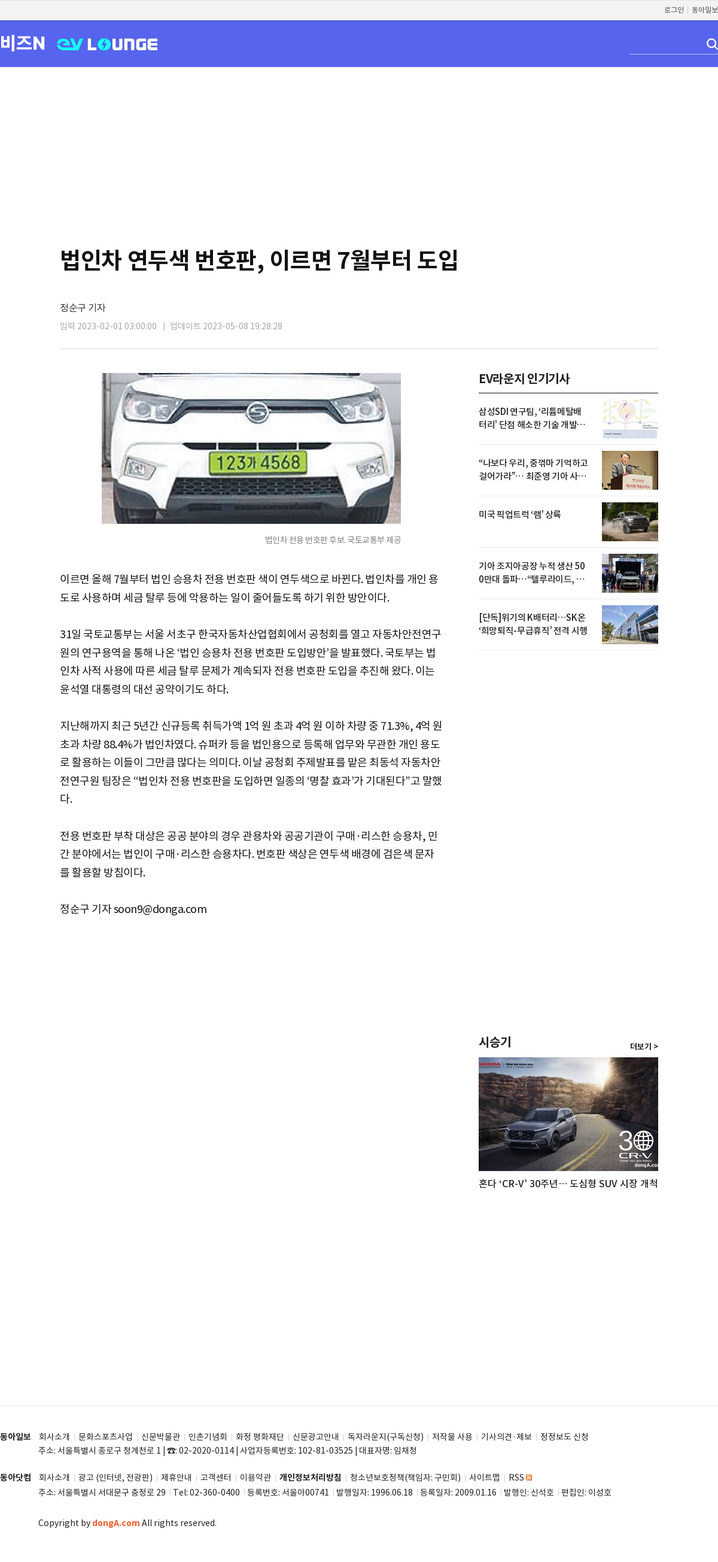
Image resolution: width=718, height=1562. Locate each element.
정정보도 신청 (564, 1437)
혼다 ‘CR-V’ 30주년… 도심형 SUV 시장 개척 (568, 1184)
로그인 (674, 9)
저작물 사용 (452, 1437)
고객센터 (216, 1478)
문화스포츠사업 (105, 1437)
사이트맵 (484, 1478)
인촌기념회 (207, 1437)
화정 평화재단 (260, 1437)
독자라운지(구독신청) (386, 1437)
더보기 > (644, 1047)
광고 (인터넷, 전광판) (115, 1478)
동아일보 (705, 9)
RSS (520, 1478)
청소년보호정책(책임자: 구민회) (405, 1478)
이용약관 (255, 1478)
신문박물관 (160, 1437)
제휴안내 (176, 1478)
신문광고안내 (316, 1437)
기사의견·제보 (506, 1437)
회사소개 (54, 1437)
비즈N (22, 43)
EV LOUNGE (107, 43)
